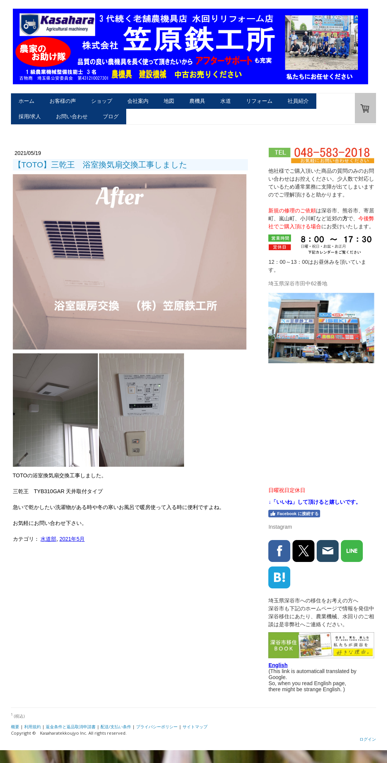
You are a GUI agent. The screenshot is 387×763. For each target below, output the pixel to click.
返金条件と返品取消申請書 (71, 726)
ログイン (367, 739)
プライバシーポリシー (157, 726)
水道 (225, 101)
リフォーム (259, 101)
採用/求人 (30, 116)
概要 (15, 726)
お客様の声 (63, 101)
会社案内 (138, 101)
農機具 (197, 101)
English (278, 665)
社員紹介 (298, 101)
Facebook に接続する (294, 514)
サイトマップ (195, 726)
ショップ (101, 101)
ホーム (26, 101)
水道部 (48, 539)
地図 (169, 101)
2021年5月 (72, 539)
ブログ (111, 116)
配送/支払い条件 (116, 726)
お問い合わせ (72, 116)
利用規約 (32, 726)
